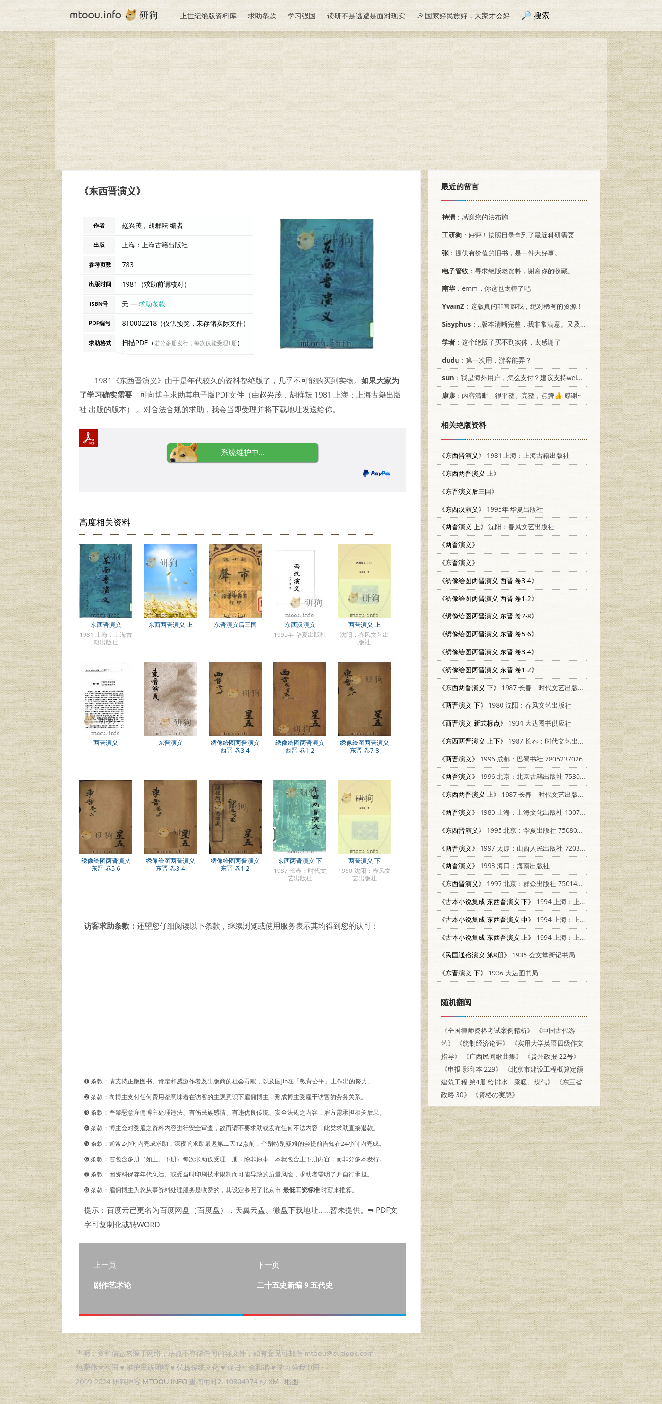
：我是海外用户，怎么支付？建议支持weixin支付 (519, 377)
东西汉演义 (300, 624)
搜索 (542, 15)
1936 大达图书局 (488, 972)
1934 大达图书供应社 (505, 723)
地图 (291, 1381)
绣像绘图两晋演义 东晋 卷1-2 (235, 864)
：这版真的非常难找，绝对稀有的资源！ (511, 306)
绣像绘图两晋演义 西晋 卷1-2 (299, 746)
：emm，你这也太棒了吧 (485, 288)
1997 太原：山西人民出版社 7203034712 (521, 848)
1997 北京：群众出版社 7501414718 (517, 883)
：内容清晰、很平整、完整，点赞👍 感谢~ (510, 395)
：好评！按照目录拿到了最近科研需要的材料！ (520, 234)
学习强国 (302, 15)
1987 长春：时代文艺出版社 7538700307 (531, 687)
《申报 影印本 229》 (471, 1069)
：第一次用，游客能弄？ (485, 359)
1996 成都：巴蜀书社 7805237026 (511, 758)
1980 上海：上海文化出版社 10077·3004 (520, 812)
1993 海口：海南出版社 (494, 865)
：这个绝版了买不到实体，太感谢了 (500, 342)
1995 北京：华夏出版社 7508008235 (517, 830)
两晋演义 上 (364, 624)
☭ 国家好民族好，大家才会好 (463, 15)
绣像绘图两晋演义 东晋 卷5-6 (105, 864)
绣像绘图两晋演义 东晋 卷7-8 (364, 746)
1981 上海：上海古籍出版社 (504, 455)
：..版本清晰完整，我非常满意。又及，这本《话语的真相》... (545, 324)
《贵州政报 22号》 (552, 1056)
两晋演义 (105, 742)
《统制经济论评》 (482, 1043)
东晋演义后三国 (235, 624)
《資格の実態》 (495, 1094)
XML (275, 1381)
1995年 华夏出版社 (491, 509)
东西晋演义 (106, 624)
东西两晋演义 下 (300, 860)
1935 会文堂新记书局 (507, 954)
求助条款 (262, 15)
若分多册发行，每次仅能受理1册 (195, 343)
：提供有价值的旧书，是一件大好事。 (500, 252)
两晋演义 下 (364, 860)
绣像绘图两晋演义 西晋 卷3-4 (235, 746)
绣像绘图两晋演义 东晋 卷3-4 (170, 864)
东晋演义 (170, 742)
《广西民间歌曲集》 (492, 1056)
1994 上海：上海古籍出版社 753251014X (549, 901)
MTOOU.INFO (165, 1381)
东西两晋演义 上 (170, 624)
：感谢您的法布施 (473, 216)
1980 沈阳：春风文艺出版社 (505, 705)
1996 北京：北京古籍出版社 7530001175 (521, 776)
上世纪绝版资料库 (208, 15)
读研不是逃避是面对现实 (366, 15)
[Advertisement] (331, 104)
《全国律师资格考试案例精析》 (487, 1030)
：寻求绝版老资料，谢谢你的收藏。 (506, 270)
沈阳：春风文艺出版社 (496, 526)
